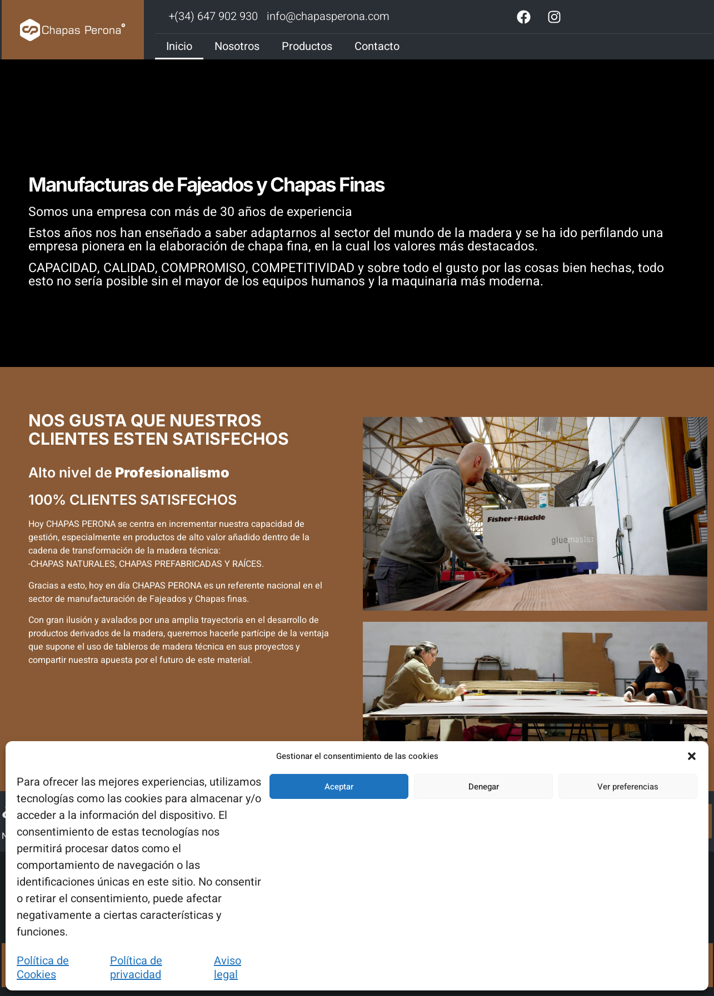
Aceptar (338, 787)
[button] (691, 756)
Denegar (483, 787)
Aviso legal (227, 968)
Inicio (179, 46)
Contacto (377, 46)
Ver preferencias (627, 787)
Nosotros (236, 46)
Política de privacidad (136, 968)
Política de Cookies (43, 968)
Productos (307, 46)
